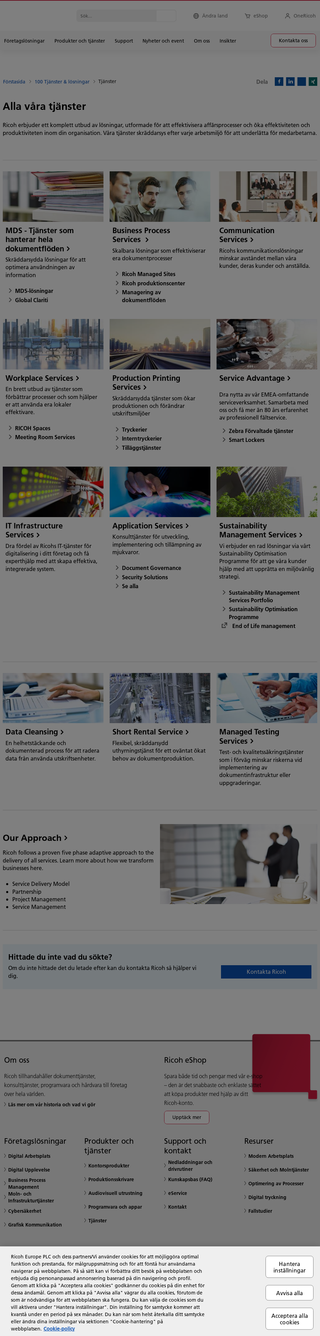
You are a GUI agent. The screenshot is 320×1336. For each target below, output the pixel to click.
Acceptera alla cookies (289, 1319)
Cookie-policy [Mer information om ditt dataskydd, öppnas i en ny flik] (59, 1329)
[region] (160, 1291)
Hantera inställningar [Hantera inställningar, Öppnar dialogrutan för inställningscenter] (289, 1267)
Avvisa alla (289, 1292)
